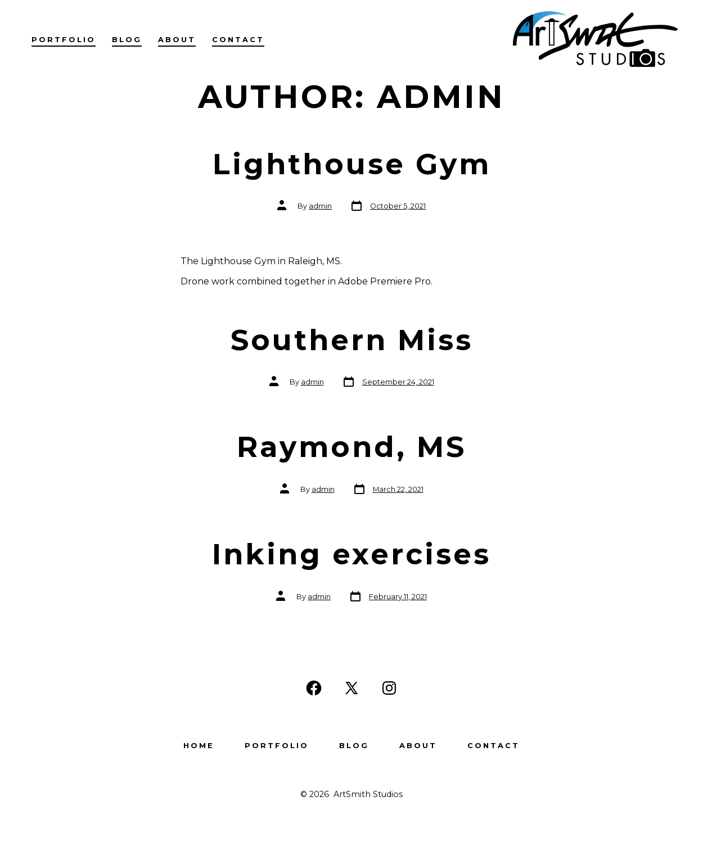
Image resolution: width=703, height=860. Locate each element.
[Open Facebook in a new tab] (314, 688)
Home (198, 745)
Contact (238, 39)
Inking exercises (351, 554)
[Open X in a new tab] (351, 688)
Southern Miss (352, 340)
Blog (127, 39)
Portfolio (63, 39)
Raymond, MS (351, 446)
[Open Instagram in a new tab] (389, 688)
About (177, 39)
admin (320, 206)
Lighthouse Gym (352, 164)
